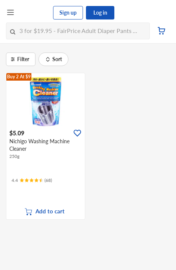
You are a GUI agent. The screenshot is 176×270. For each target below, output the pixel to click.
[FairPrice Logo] (34, 12)
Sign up (68, 12)
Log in (100, 12)
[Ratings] (31, 180)
